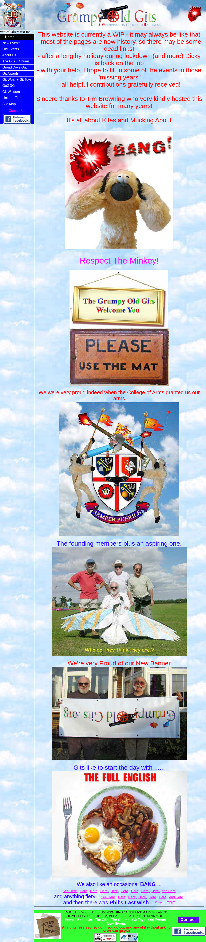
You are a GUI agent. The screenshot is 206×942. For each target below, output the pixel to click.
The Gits (8, 61)
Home (69, 920)
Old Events (10, 49)
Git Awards (10, 73)
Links (6, 98)
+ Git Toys (25, 79)
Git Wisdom (11, 92)
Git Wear (9, 79)
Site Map (9, 104)
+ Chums (23, 61)
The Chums (120, 920)
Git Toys (139, 920)
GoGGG (8, 85)
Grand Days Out (14, 67)
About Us (9, 55)
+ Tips (17, 98)
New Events (11, 43)
